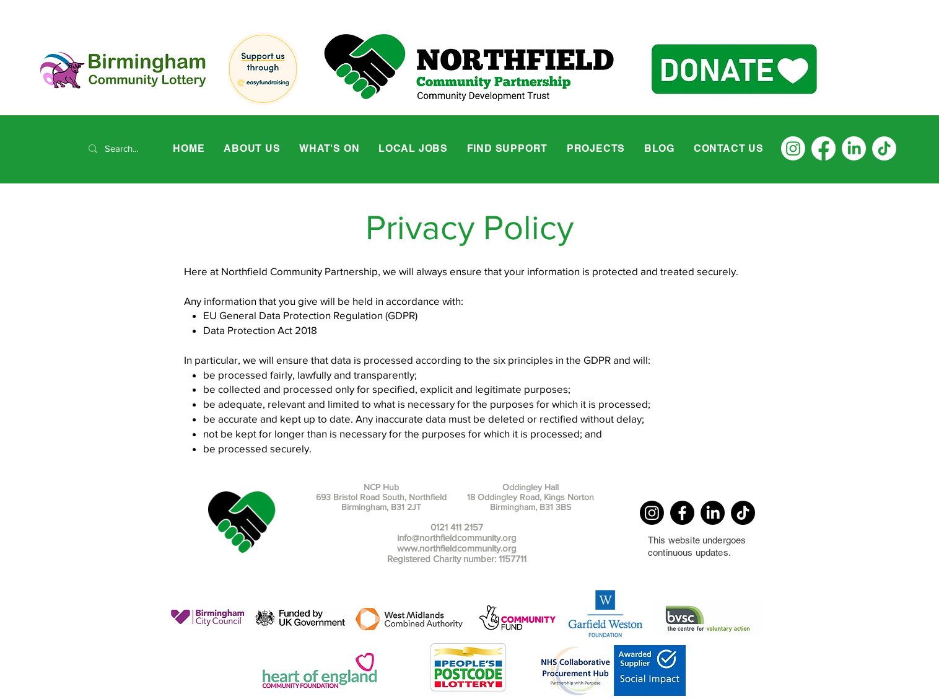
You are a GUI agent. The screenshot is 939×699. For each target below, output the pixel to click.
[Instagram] (793, 148)
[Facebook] (823, 148)
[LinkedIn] (854, 148)
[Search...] (123, 148)
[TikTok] (884, 148)
